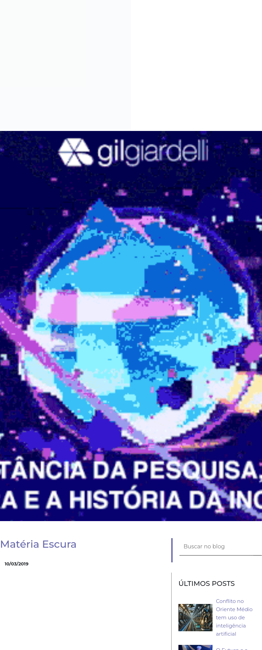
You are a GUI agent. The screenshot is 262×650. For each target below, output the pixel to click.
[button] (259, 2)
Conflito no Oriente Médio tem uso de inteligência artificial (234, 617)
